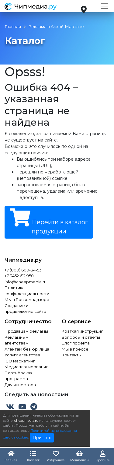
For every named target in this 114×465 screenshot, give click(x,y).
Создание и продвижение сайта (25, 308)
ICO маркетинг (20, 360)
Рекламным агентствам (17, 340)
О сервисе (76, 321)
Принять (42, 437)
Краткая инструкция (82, 331)
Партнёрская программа (19, 375)
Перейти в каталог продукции (49, 221)
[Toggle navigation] (104, 6)
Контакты (71, 354)
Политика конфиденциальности (27, 290)
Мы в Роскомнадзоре (27, 299)
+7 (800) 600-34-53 (23, 269)
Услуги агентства (22, 354)
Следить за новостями (36, 394)
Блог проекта (76, 343)
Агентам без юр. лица (27, 349)
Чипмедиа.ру (23, 260)
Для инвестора (20, 384)
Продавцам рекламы (26, 331)
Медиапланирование (27, 366)
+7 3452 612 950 (19, 275)
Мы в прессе (75, 349)
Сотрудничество (28, 321)
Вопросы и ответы (81, 337)
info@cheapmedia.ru (26, 281)
